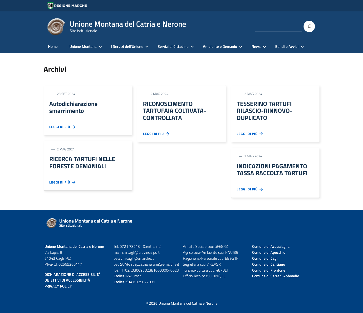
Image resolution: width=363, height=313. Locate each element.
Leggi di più (62, 128)
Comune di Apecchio (268, 255)
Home (53, 46)
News (256, 46)
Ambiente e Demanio (220, 46)
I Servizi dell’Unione (127, 46)
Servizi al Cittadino (173, 46)
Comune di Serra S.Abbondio (275, 279)
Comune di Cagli (265, 261)
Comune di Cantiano (268, 267)
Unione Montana (83, 46)
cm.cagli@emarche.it (137, 261)
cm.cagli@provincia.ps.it (141, 255)
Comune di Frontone (268, 273)
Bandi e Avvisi (287, 46)
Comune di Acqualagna (270, 249)
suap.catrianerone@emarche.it (155, 267)
